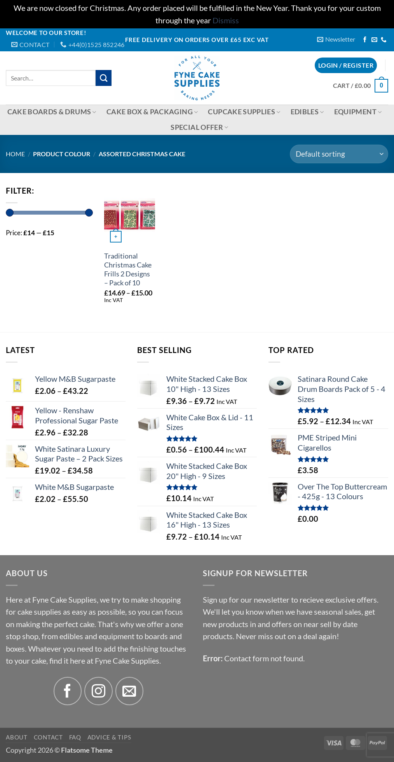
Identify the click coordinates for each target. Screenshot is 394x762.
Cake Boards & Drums (51, 112)
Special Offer (199, 127)
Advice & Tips (109, 737)
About (17, 737)
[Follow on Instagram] (98, 691)
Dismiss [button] (226, 20)
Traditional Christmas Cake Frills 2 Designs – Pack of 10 (128, 269)
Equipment (358, 112)
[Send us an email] (374, 40)
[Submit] (104, 78)
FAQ (75, 737)
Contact (48, 737)
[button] (336, 39)
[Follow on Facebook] (365, 40)
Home (15, 153)
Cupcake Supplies (244, 112)
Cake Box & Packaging (152, 112)
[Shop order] (339, 154)
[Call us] (384, 40)
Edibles (307, 112)
